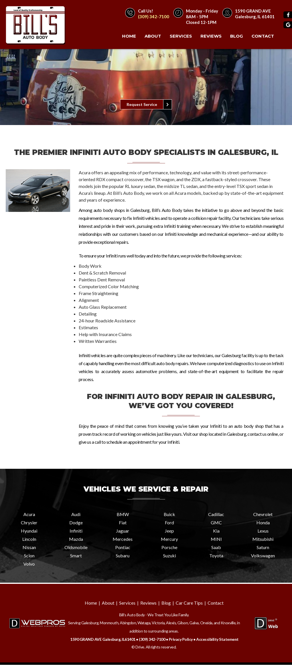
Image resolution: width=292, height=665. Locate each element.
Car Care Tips (189, 603)
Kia (216, 531)
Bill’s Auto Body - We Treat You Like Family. (154, 615)
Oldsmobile (76, 547)
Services (181, 36)
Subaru (122, 555)
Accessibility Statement (217, 639)
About (153, 36)
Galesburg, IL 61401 (255, 16)
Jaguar (122, 531)
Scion (29, 555)
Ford (169, 522)
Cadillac (216, 514)
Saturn (263, 547)
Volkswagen (263, 555)
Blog (236, 36)
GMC (216, 522)
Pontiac (122, 547)
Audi (75, 514)
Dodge (76, 522)
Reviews (211, 36)
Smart (76, 555)
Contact (263, 36)
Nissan (29, 547)
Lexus (263, 531)
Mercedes (123, 539)
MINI (216, 539)
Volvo (29, 564)
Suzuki (169, 555)
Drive (139, 647)
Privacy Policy (181, 639)
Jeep (169, 531)
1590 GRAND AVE (253, 10)
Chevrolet (263, 514)
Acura (29, 514)
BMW (123, 514)
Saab (216, 547)
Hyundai (29, 531)
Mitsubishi (262, 539)
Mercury (169, 539)
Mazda (76, 539)
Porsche (169, 547)
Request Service (142, 104)
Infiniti (76, 531)
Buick (169, 514)
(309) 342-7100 (153, 16)
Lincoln (29, 539)
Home (129, 36)
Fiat (123, 522)
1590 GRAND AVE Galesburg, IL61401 (102, 639)
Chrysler (29, 522)
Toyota (216, 555)
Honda (263, 522)
